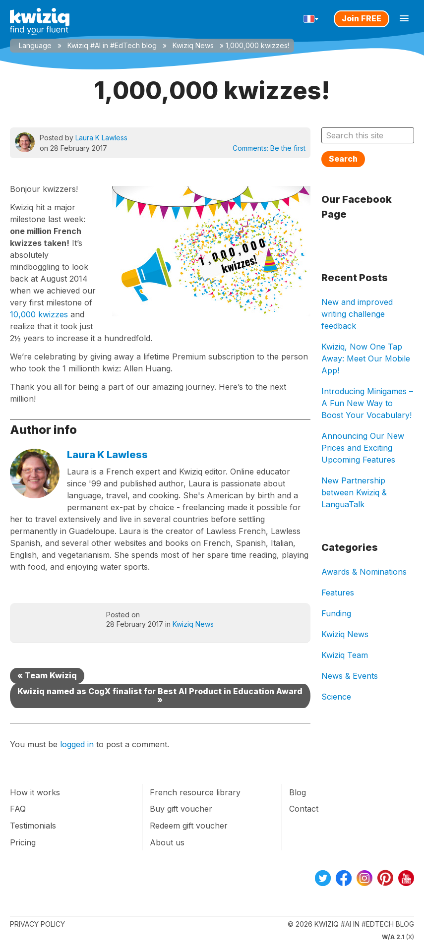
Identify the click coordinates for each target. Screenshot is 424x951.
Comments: (269, 148)
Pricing (23, 842)
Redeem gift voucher (189, 826)
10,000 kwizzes (39, 314)
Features (337, 592)
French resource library (195, 792)
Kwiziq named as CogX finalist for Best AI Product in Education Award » (160, 695)
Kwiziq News (193, 45)
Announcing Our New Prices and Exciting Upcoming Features (362, 448)
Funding (336, 613)
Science (336, 697)
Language (35, 45)
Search (343, 159)
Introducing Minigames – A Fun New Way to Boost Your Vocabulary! (367, 403)
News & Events (349, 676)
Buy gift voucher (181, 809)
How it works (35, 792)
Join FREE (361, 18)
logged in (77, 744)
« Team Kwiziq (47, 675)
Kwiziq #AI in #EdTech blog (112, 45)
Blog (297, 792)
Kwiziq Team (344, 655)
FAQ (18, 809)
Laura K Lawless (101, 137)
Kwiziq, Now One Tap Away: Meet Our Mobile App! (365, 358)
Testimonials (33, 826)
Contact (303, 809)
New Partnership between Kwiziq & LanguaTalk (354, 492)
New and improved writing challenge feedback (357, 314)
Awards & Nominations (364, 572)
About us (167, 842)
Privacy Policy (37, 924)
